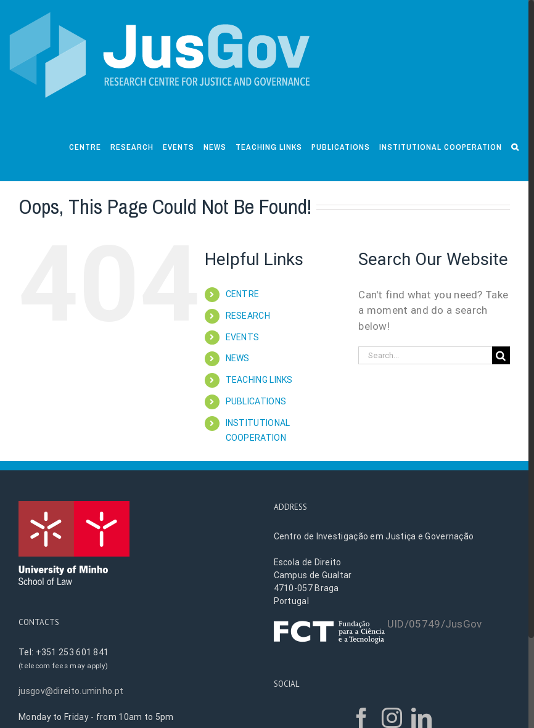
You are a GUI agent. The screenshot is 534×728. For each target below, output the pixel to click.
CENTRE (243, 294)
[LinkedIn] (421, 718)
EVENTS (243, 337)
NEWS (238, 358)
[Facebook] (361, 718)
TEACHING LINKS (259, 380)
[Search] (515, 145)
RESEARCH (248, 316)
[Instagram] (392, 718)
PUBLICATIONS (256, 401)
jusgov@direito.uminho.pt (70, 691)
